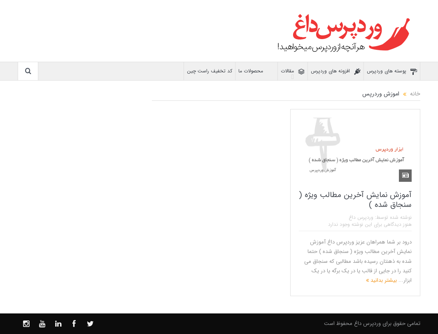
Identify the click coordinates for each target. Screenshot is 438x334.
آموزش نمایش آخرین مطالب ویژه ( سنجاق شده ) (355, 200)
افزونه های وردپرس (336, 71)
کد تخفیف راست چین (209, 71)
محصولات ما (256, 71)
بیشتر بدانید (381, 280)
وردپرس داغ (361, 217)
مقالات (293, 71)
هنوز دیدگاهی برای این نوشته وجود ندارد (370, 224)
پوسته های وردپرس (392, 71)
